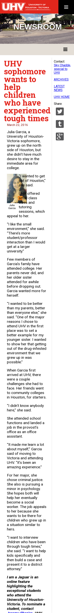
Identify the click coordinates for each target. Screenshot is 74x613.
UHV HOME (62, 97)
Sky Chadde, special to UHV (62, 68)
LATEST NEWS (59, 88)
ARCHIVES (61, 79)
